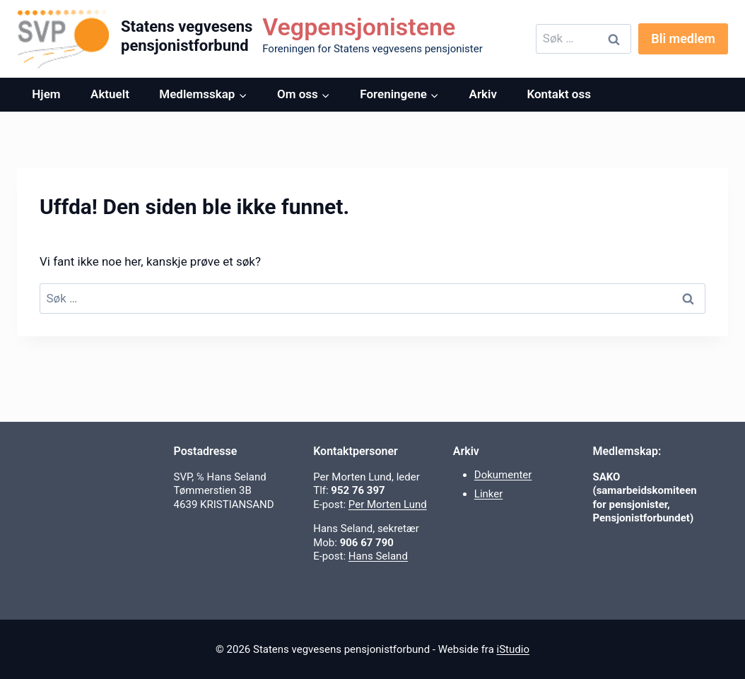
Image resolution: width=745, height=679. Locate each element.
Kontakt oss (559, 94)
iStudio (513, 649)
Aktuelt (109, 94)
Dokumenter (503, 474)
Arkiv (483, 94)
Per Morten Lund (387, 504)
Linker (488, 494)
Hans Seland (378, 556)
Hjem (46, 94)
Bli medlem (683, 38)
